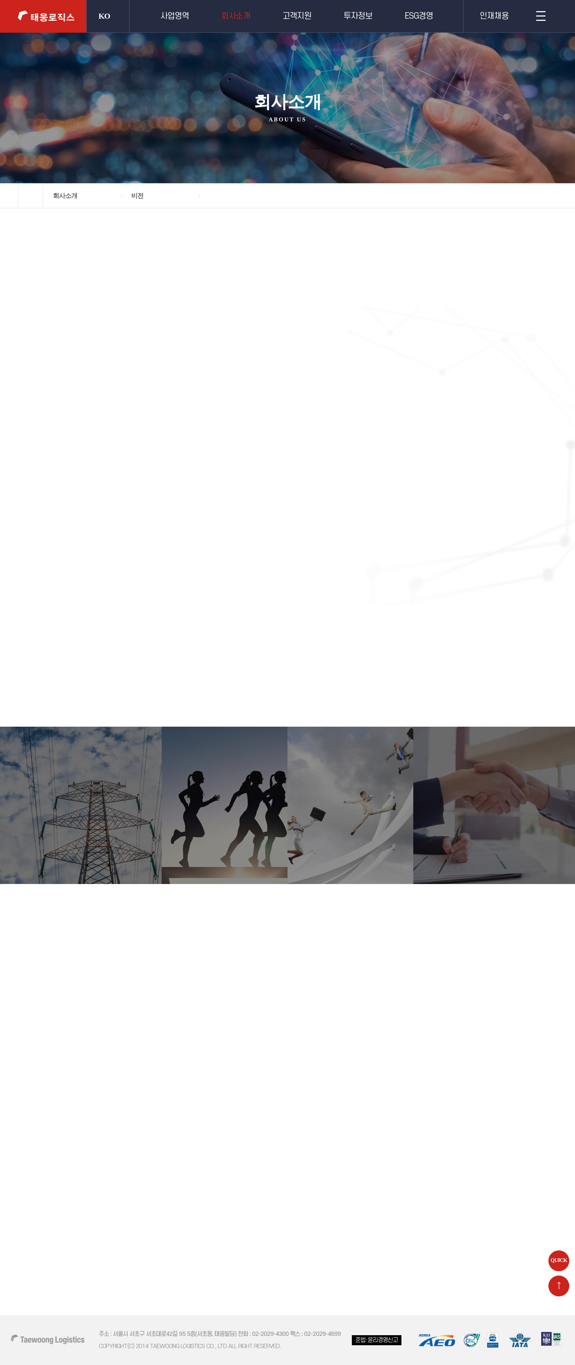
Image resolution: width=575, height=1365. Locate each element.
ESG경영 (419, 16)
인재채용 (494, 16)
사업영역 (174, 16)
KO (104, 15)
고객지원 (296, 16)
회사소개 (235, 16)
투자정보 (358, 16)
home (30, 196)
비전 (137, 195)
